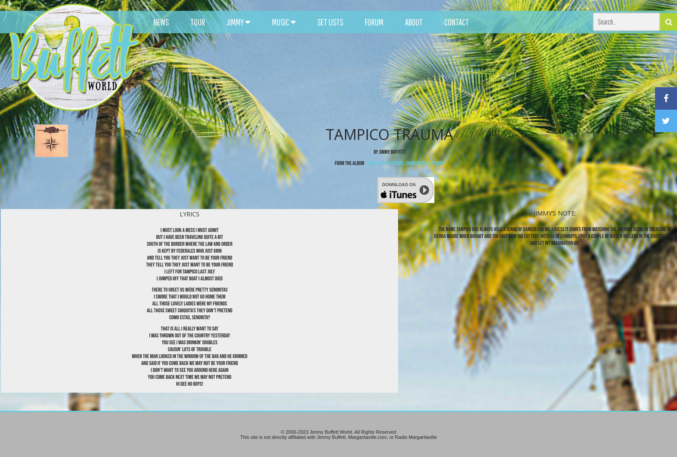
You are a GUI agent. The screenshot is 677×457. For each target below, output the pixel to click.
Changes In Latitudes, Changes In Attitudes (404, 163)
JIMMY (238, 22)
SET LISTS (330, 22)
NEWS (161, 22)
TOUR (197, 22)
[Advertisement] (418, 77)
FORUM (374, 22)
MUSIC (284, 22)
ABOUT (414, 22)
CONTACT (456, 22)
